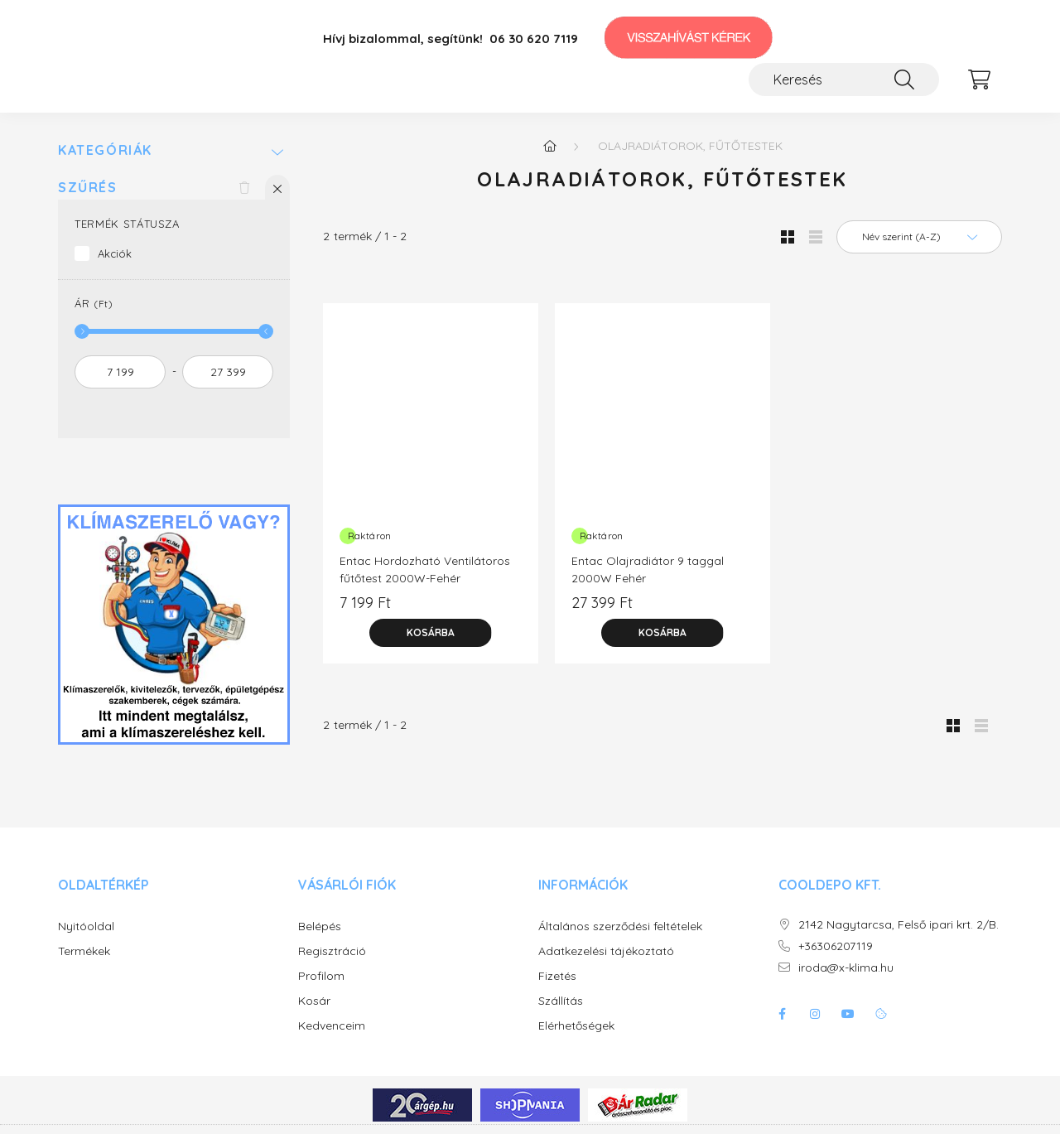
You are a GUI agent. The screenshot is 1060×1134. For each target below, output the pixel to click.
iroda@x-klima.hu (846, 968)
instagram (814, 1013)
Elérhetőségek (576, 1026)
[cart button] (978, 79)
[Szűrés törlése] (244, 187)
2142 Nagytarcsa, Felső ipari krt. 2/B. (898, 925)
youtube (848, 1013)
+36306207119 (835, 946)
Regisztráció (332, 951)
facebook (781, 1013)
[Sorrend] (919, 236)
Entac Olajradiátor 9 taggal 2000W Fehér (647, 569)
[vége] (227, 371)
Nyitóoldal (86, 926)
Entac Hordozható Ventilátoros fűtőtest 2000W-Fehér (425, 569)
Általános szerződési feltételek (620, 926)
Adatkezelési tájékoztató (606, 951)
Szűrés (88, 187)
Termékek (84, 951)
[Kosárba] (431, 633)
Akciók (115, 253)
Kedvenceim (331, 1026)
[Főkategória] (549, 145)
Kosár (314, 1001)
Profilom (321, 976)
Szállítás (560, 1001)
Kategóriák (105, 150)
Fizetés (557, 976)
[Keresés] (844, 79)
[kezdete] (120, 371)
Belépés (319, 926)
